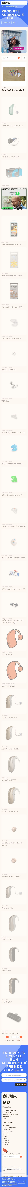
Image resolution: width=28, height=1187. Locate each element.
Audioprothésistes (7, 1112)
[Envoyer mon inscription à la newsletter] (21, 1157)
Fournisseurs (6, 1125)
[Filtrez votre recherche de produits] (24, 58)
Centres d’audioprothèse (9, 1110)
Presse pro (5, 1144)
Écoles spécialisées (8, 1131)
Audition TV (6, 1140)
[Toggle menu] (25, 3)
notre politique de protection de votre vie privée (9, 1184)
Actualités (5, 1138)
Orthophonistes (7, 1116)
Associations (6, 1134)
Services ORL (6, 1129)
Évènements (6, 1142)
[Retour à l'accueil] (12, 1096)
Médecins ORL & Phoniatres (10, 1114)
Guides (4, 1118)
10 (22, 1040)
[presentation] (14, 1162)
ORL (14, 22)
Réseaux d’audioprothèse (9, 1127)
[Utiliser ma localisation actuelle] (24, 1079)
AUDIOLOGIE (6, 22)
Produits (5, 1136)
